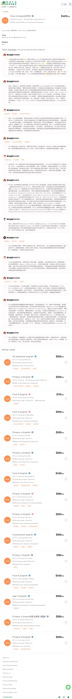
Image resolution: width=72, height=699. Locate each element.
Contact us (6, 673)
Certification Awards (10, 665)
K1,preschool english (23, 534)
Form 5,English (20, 394)
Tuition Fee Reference (10, 681)
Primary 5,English (21, 637)
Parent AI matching (9, 688)
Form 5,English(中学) (20, 16)
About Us (6, 657)
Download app (7, 677)
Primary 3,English (21, 493)
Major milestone (8, 669)
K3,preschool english (23, 356)
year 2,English (20, 596)
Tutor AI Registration (10, 692)
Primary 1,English (21, 555)
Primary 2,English (22, 514)
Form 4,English (20, 412)
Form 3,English (20, 575)
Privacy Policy (7, 684)
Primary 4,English (21, 377)
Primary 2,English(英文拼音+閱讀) (29, 616)
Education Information (10, 661)
